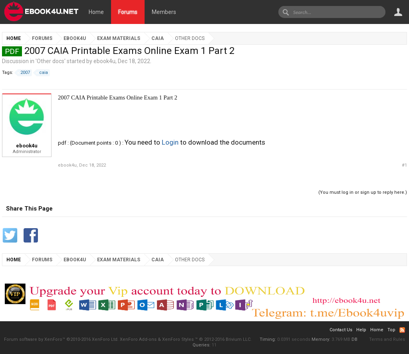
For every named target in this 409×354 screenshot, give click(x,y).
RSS (402, 330)
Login (170, 142)
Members (164, 12)
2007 (24, 72)
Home (96, 12)
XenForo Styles (178, 339)
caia (42, 72)
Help (361, 329)
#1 (404, 165)
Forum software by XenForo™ (61, 339)
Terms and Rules (387, 339)
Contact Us (341, 329)
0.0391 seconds (293, 339)
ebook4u (104, 61)
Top (391, 329)
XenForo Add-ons (138, 339)
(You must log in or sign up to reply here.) (362, 192)
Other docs (50, 61)
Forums (127, 12)
